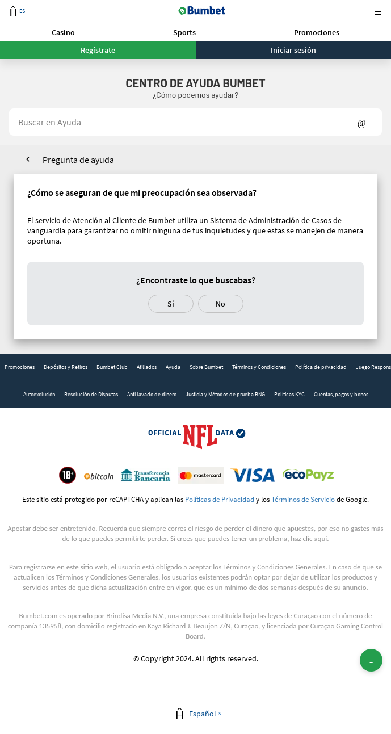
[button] (63, 32)
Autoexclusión (39, 394)
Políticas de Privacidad (219, 499)
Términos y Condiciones (259, 367)
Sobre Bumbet (206, 367)
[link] (19, 367)
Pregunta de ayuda (78, 159)
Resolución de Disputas (91, 394)
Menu (378, 11)
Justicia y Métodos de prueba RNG (225, 394)
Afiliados (147, 367)
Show (362, 122)
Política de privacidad (321, 367)
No (220, 304)
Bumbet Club (112, 367)
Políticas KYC (289, 394)
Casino (63, 32)
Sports (184, 32)
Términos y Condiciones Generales (274, 567)
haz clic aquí (309, 538)
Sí (170, 304)
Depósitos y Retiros (65, 367)
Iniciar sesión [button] (293, 50)
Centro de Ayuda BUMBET (195, 83)
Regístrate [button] (98, 50)
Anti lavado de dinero (151, 394)
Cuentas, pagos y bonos (341, 394)
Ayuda (173, 367)
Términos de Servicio (303, 499)
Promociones (316, 32)
